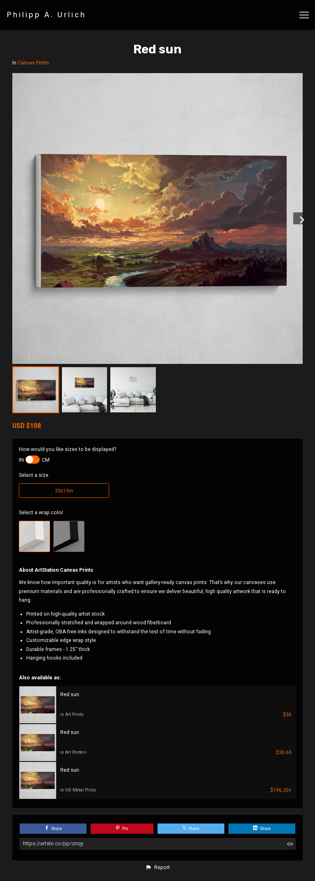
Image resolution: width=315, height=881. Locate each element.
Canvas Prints (33, 63)
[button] (157, 867)
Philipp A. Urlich (46, 14)
